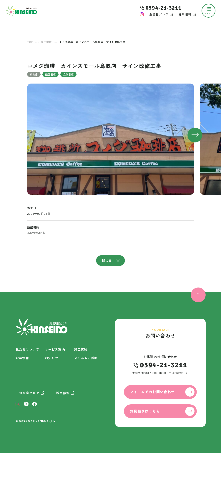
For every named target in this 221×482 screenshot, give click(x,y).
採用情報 (185, 14)
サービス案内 (55, 349)
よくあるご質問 (86, 357)
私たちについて (27, 349)
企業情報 (22, 357)
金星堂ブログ (158, 14)
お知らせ (51, 357)
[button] (194, 135)
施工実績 (81, 349)
